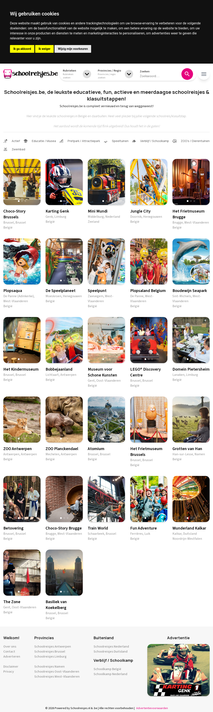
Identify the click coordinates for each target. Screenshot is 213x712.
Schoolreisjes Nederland (111, 646)
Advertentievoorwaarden (152, 708)
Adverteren (11, 656)
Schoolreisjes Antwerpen (52, 646)
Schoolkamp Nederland (110, 674)
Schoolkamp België (107, 669)
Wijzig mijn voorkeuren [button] (73, 48)
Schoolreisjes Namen (49, 666)
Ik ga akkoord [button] (22, 48)
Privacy (8, 671)
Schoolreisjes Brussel (49, 651)
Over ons (9, 646)
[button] (19, 201)
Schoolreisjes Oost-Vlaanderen (56, 671)
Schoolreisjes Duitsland (111, 651)
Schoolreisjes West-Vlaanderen (57, 676)
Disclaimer (10, 666)
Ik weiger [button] (44, 48)
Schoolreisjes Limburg (50, 656)
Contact (9, 651)
